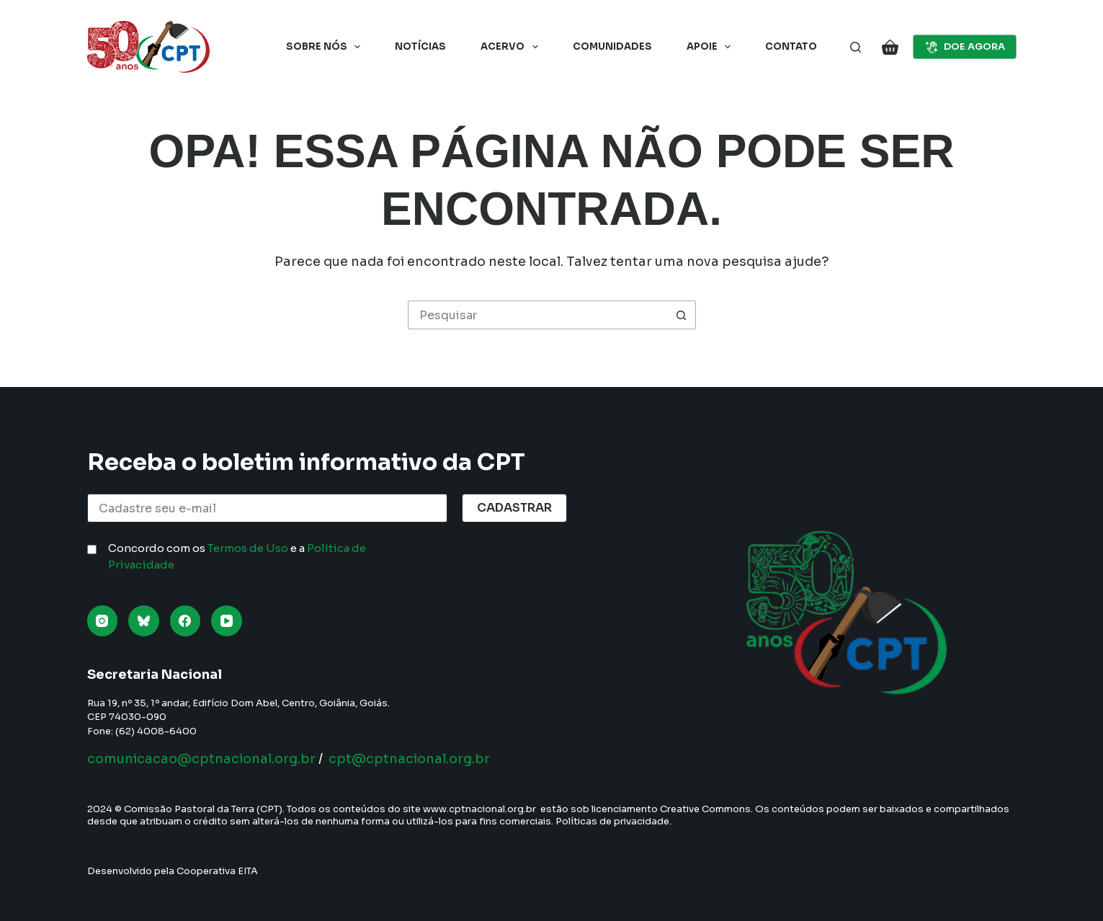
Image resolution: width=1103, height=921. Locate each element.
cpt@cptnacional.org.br (409, 759)
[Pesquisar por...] (537, 315)
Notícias (420, 46)
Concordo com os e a (237, 556)
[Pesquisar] (855, 47)
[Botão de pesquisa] (681, 315)
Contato (791, 46)
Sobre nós (326, 46)
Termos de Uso (247, 548)
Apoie (712, 46)
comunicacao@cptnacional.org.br (201, 759)
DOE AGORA (964, 47)
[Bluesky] (143, 620)
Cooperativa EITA (217, 871)
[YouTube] (226, 620)
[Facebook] (185, 620)
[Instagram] (102, 620)
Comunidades (612, 46)
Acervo (512, 46)
